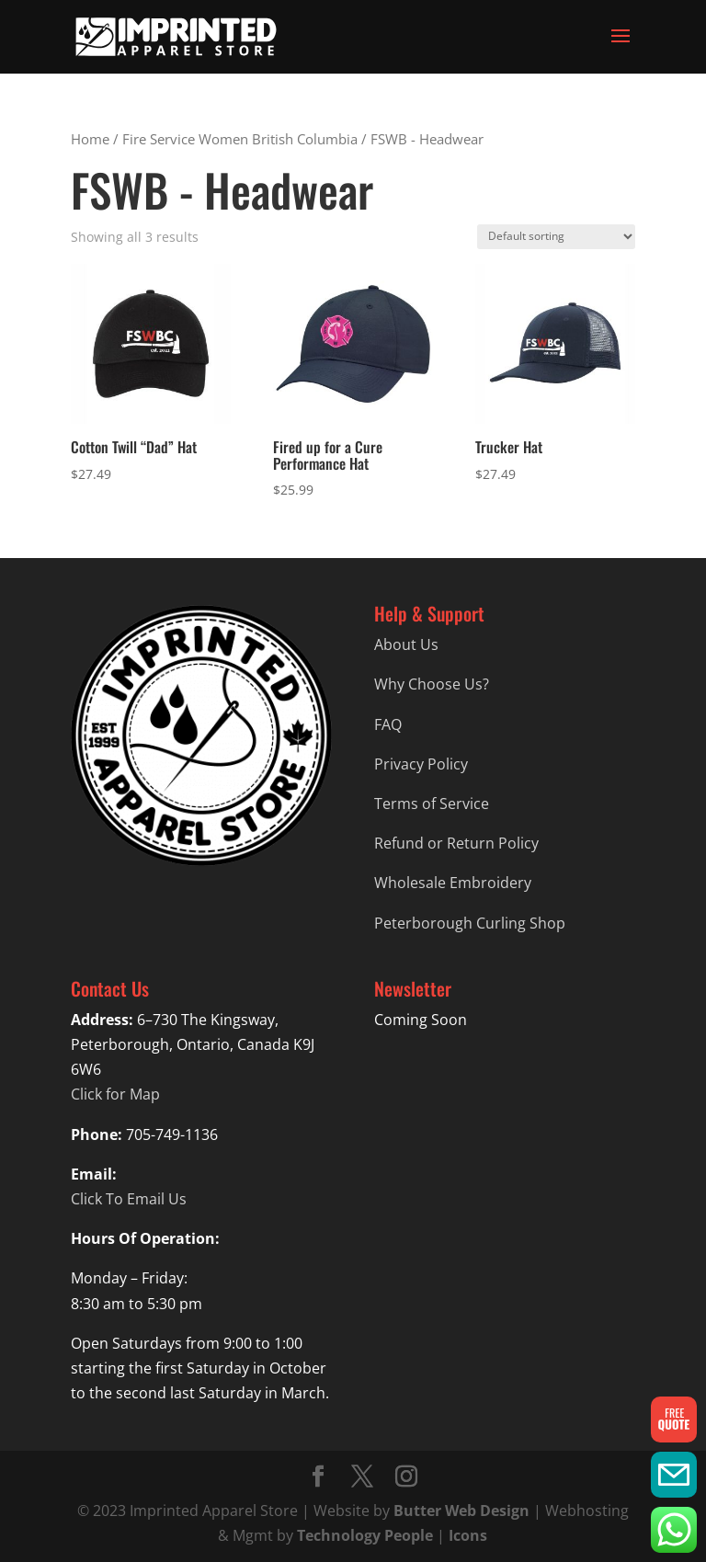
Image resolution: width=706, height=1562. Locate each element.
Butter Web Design (461, 1510)
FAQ (388, 724)
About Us (406, 644)
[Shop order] (556, 236)
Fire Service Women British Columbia (240, 139)
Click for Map (115, 1094)
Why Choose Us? (431, 684)
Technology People (365, 1535)
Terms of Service (431, 803)
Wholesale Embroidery (452, 882)
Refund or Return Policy (456, 843)
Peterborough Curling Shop (469, 923)
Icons (468, 1535)
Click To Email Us (129, 1199)
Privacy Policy (421, 764)
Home (90, 139)
